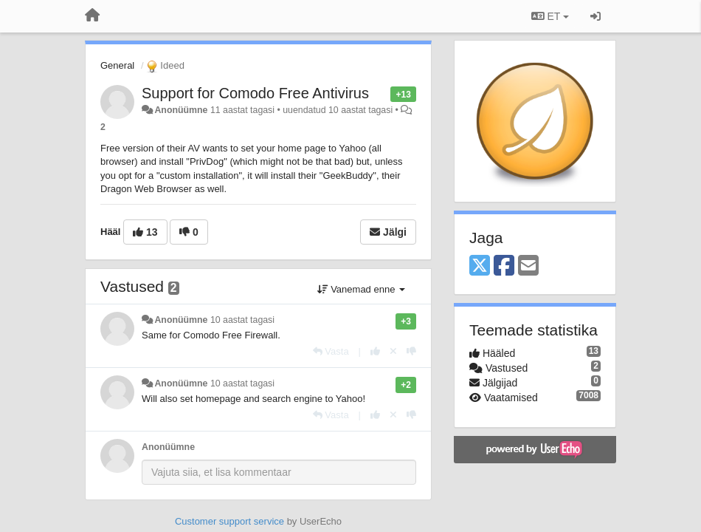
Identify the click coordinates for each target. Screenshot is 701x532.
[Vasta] (331, 351)
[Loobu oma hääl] (393, 351)
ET (550, 16)
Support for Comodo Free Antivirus (255, 93)
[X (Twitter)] (479, 266)
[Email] (528, 266)
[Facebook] (504, 266)
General (117, 65)
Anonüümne (180, 110)
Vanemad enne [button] (361, 289)
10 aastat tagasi (242, 320)
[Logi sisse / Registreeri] (595, 16)
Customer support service (229, 521)
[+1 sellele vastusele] (375, 351)
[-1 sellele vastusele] (411, 351)
